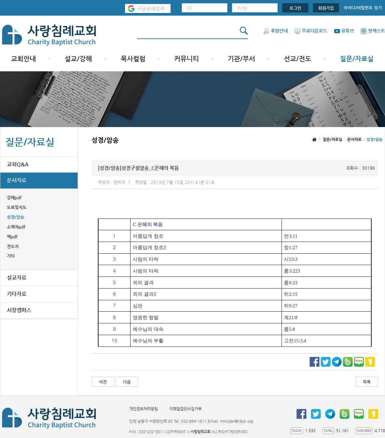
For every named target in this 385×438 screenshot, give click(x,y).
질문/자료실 (357, 59)
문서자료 (16, 180)
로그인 (295, 8)
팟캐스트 (373, 30)
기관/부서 (241, 59)
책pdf (12, 236)
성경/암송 (15, 217)
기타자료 (16, 294)
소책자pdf (16, 226)
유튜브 (344, 30)
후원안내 (275, 30)
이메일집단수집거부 (185, 408)
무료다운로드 (310, 30)
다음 (127, 381)
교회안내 (23, 59)
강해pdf (14, 197)
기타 (11, 255)
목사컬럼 (133, 59)
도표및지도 (16, 207)
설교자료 (16, 278)
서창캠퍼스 (19, 310)
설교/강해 (78, 59)
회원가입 (326, 8)
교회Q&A (18, 164)
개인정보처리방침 (143, 408)
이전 (103, 381)
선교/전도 (297, 59)
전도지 (13, 246)
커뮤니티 (186, 59)
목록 (367, 381)
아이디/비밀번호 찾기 (363, 7)
